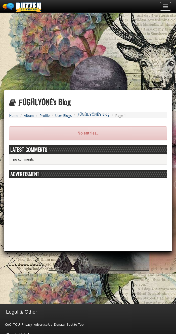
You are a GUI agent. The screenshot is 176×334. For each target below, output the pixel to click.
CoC (8, 324)
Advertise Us (43, 324)
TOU (16, 324)
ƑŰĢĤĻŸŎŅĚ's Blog (93, 114)
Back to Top (75, 324)
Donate (59, 324)
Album (29, 116)
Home (13, 116)
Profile (44, 116)
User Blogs (63, 116)
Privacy (27, 324)
